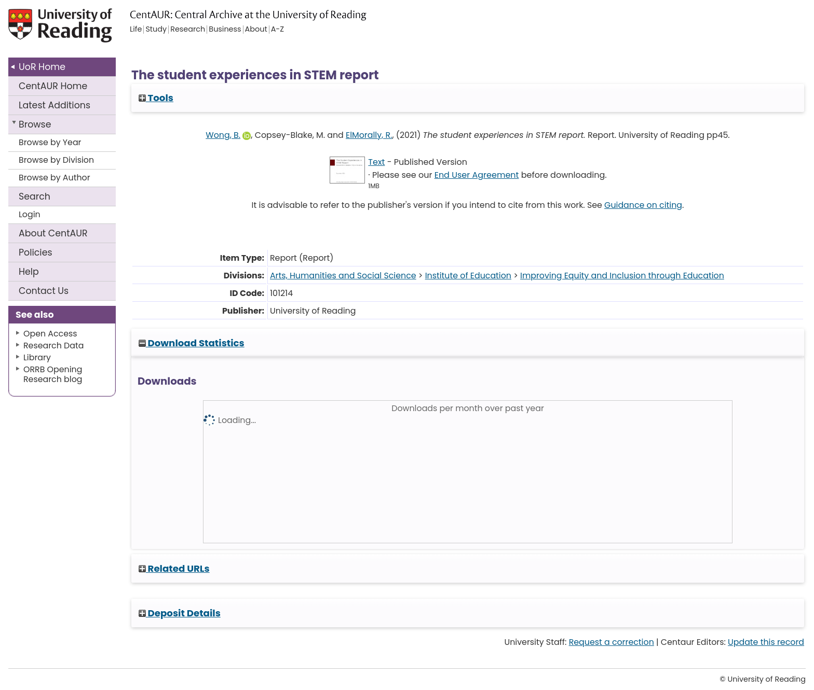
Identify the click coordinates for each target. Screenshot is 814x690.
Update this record (766, 642)
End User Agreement (477, 175)
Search (34, 196)
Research (187, 29)
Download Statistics (192, 342)
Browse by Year (50, 142)
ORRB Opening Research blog (53, 374)
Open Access (50, 334)
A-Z (277, 29)
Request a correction (611, 642)
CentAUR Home (53, 86)
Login (29, 214)
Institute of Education (468, 275)
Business (225, 29)
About (53, 233)
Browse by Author (54, 178)
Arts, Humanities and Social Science (343, 275)
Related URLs (174, 568)
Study (156, 29)
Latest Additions (54, 105)
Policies (35, 252)
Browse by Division (56, 160)
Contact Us (44, 291)
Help (29, 271)
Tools (156, 97)
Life (136, 29)
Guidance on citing (643, 205)
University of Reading (89, 29)
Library (37, 357)
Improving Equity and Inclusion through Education (622, 275)
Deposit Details (180, 613)
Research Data (53, 345)
